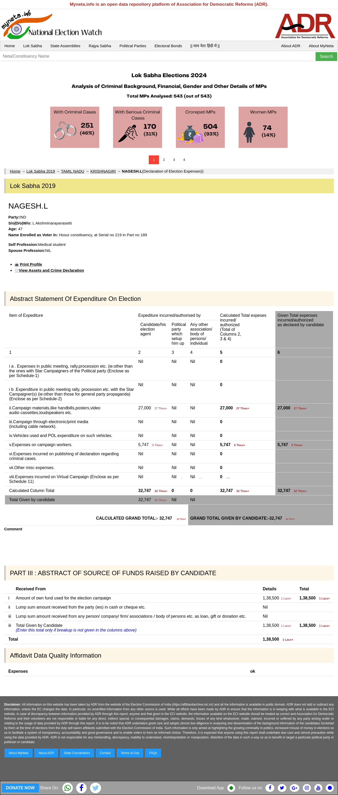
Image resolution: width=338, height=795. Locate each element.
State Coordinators (77, 753)
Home (9, 46)
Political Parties (133, 46)
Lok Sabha (32, 46)
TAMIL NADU (72, 171)
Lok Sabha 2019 (40, 171)
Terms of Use (130, 753)
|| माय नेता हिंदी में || (205, 46)
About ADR (290, 46)
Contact (105, 753)
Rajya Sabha (100, 46)
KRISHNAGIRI (103, 171)
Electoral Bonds (168, 46)
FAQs (153, 753)
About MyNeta (321, 46)
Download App (210, 788)
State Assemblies (65, 46)
